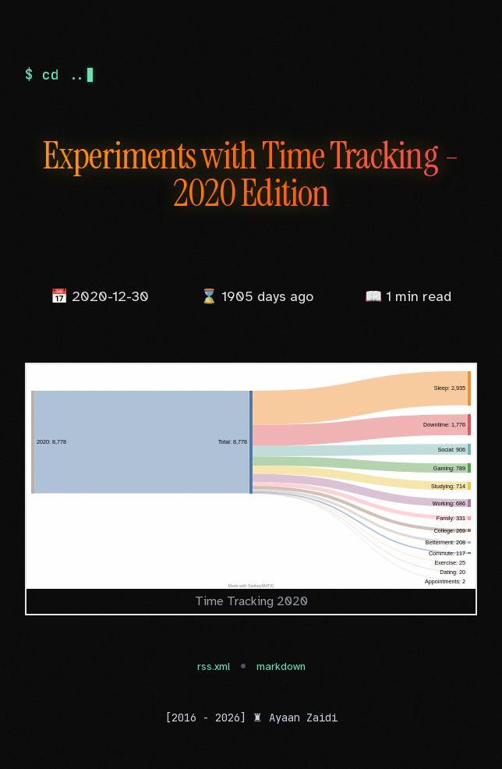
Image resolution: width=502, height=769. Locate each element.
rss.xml (213, 666)
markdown (281, 666)
